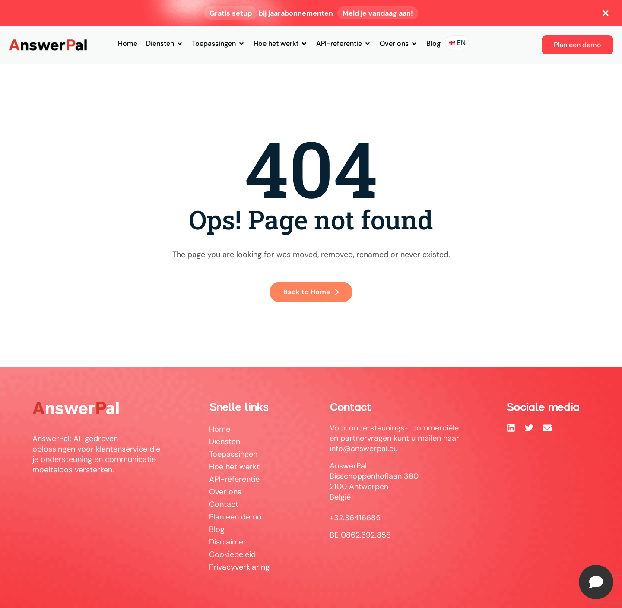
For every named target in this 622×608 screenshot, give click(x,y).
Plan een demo (235, 517)
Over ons (399, 43)
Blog (433, 43)
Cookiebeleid (232, 554)
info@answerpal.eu (364, 448)
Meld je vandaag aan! (378, 13)
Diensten (164, 43)
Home (127, 43)
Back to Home (311, 291)
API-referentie (343, 43)
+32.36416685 (355, 518)
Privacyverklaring (239, 567)
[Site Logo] (48, 44)
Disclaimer (227, 542)
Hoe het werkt (281, 43)
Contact (223, 504)
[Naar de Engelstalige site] (457, 42)
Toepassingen (218, 43)
